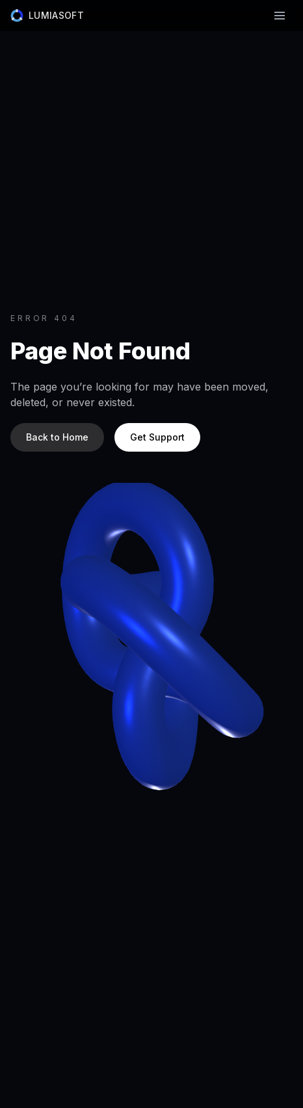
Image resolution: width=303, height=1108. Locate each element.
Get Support (157, 437)
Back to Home (57, 437)
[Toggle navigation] (280, 16)
